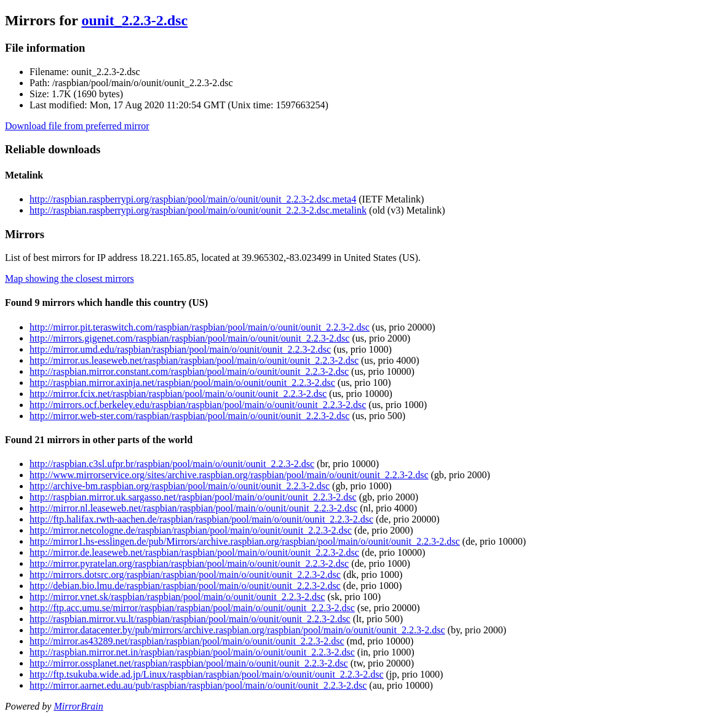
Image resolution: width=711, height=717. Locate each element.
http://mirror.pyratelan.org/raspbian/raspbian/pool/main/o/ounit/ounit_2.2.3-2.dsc (189, 563)
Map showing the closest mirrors (69, 278)
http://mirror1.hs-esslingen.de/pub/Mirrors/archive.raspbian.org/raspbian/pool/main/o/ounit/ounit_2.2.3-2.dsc (245, 541)
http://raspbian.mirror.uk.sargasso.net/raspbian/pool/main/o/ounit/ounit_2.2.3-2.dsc (193, 497)
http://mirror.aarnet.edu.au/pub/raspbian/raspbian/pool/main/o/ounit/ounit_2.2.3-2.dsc (198, 685)
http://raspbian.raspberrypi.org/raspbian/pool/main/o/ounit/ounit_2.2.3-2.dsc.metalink (198, 210)
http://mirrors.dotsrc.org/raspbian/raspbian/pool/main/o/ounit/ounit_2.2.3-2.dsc (185, 574)
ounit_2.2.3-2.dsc (134, 20)
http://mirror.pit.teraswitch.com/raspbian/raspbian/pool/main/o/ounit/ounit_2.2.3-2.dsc (200, 327)
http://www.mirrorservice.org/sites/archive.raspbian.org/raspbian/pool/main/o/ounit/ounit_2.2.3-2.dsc (229, 475)
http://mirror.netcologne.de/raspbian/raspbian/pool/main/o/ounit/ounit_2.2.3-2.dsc (191, 530)
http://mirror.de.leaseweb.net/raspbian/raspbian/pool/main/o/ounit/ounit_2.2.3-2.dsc (194, 552)
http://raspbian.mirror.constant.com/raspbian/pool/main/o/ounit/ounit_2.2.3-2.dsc (189, 371)
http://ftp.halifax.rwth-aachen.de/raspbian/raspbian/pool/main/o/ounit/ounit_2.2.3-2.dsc (201, 519)
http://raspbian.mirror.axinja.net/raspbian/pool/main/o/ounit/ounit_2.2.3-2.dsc (182, 382)
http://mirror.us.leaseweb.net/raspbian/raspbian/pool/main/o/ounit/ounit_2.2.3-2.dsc (194, 360)
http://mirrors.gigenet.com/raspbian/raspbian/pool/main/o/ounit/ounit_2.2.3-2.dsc (189, 338)
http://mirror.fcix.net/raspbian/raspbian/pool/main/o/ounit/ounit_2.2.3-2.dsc (178, 393)
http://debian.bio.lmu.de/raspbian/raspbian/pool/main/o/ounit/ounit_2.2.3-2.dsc (185, 585)
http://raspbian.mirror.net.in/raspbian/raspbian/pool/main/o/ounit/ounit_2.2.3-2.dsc (192, 652)
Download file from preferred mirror (77, 126)
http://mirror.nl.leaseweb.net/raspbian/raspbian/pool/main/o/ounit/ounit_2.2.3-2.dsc (193, 508)
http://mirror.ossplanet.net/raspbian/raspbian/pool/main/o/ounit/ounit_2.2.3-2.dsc (189, 663)
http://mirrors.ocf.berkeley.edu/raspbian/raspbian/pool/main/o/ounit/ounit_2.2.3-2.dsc (198, 404)
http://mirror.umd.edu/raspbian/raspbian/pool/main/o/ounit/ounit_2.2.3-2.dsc (180, 349)
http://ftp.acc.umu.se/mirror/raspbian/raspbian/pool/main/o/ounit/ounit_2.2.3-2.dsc (192, 608)
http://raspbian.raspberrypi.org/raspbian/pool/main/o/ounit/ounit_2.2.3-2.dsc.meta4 (193, 199)
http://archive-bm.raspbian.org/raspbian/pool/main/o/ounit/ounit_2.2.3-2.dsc (180, 486)
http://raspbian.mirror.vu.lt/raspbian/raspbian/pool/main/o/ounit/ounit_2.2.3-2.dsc (190, 619)
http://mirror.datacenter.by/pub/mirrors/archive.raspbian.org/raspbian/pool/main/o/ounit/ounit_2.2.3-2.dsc (237, 630)
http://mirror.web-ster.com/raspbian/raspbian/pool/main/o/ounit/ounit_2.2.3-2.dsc (189, 416)
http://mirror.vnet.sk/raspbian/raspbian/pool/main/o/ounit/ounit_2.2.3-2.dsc (177, 596)
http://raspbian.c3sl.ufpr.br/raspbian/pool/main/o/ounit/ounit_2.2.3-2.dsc (172, 464)
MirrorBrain (78, 706)
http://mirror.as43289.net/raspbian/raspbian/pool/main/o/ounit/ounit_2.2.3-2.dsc (187, 641)
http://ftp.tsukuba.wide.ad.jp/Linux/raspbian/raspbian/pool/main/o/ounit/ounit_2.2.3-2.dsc (206, 674)
